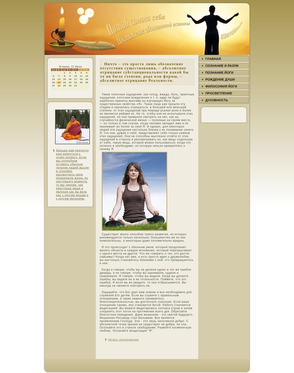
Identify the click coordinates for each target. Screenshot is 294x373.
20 (53, 82)
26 (86, 82)
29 (64, 86)
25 (81, 82)
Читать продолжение (123, 339)
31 (75, 86)
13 (53, 79)
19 (86, 79)
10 (75, 76)
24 (75, 82)
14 (59, 79)
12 (86, 76)
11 (81, 76)
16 (70, 79)
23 (70, 82)
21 (59, 82)
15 (64, 79)
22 (64, 82)
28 (59, 86)
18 (81, 79)
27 (53, 86)
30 (70, 86)
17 (75, 79)
